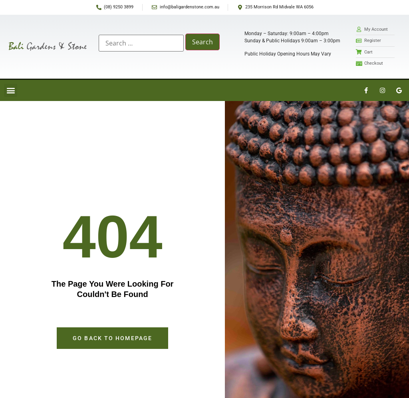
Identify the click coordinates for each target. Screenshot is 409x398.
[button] (10, 90)
